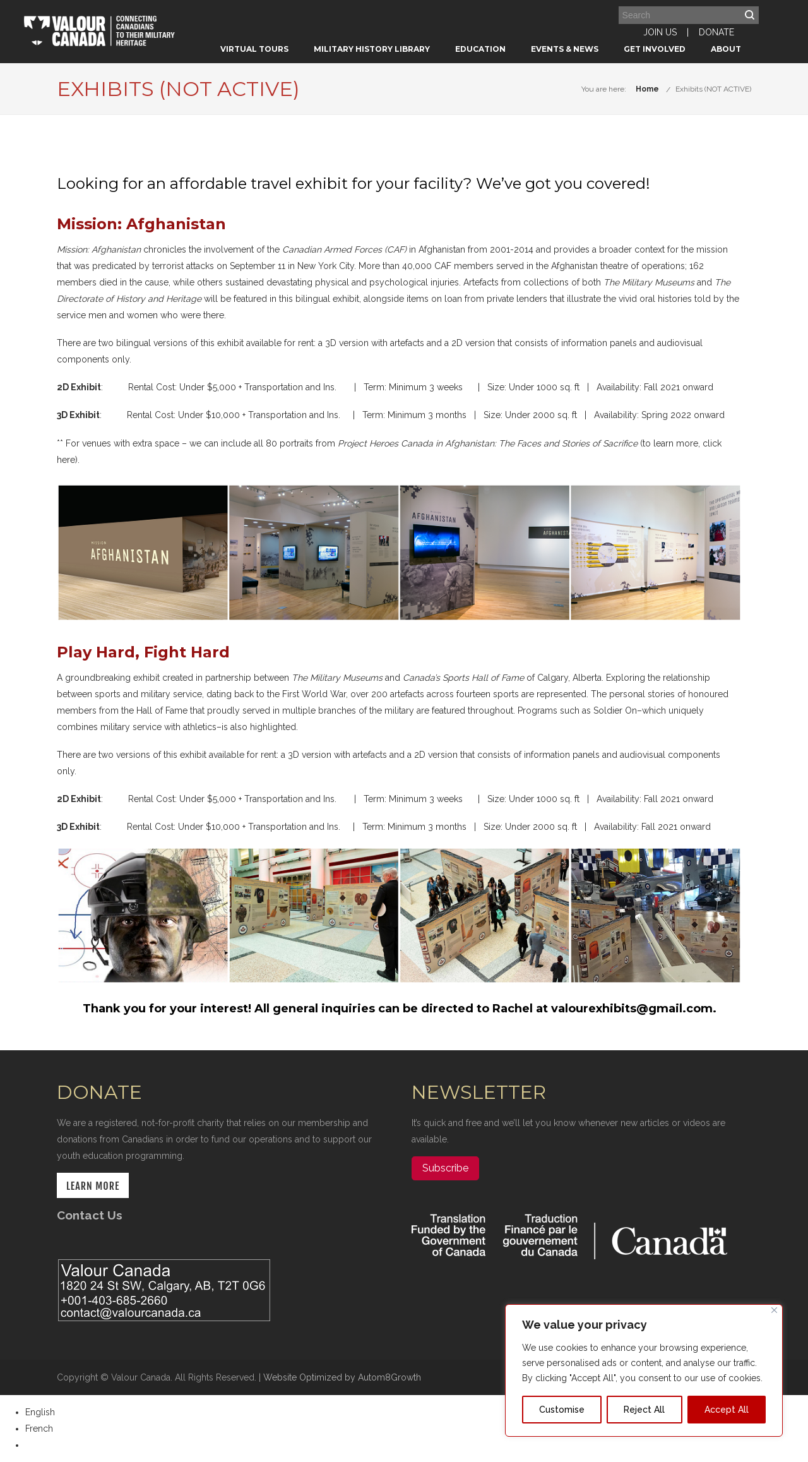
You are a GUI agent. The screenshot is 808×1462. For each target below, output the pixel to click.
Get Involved (655, 49)
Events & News (564, 49)
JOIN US (660, 32)
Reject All (644, 1410)
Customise (562, 1410)
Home (647, 89)
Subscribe (445, 1168)
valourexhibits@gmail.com (632, 1009)
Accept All (726, 1410)
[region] (644, 1370)
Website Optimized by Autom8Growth (342, 1377)
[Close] (774, 1310)
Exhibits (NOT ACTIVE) (713, 89)
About (726, 49)
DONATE (716, 32)
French (39, 1428)
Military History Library (372, 49)
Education (480, 49)
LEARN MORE (92, 1186)
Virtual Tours (254, 49)
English (40, 1412)
